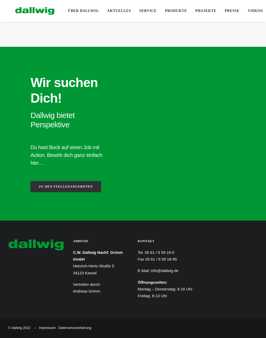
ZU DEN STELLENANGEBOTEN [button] (66, 186)
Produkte (175, 11)
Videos (254, 11)
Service (147, 11)
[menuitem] (83, 11)
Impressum (47, 328)
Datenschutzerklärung (74, 328)
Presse (231, 11)
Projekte (205, 11)
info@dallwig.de (164, 270)
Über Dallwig (82, 11)
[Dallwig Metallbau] (28, 11)
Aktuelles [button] (118, 11)
